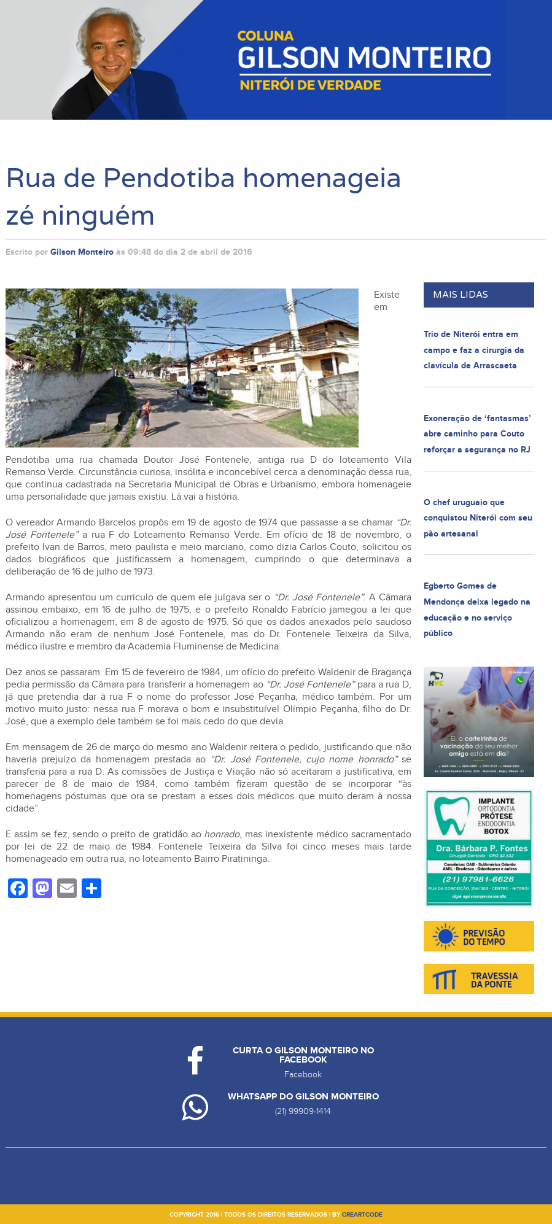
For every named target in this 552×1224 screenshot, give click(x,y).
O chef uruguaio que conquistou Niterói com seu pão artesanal (478, 518)
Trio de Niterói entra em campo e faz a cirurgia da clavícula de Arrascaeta (474, 350)
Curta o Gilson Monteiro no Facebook (303, 1055)
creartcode (362, 1214)
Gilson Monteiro (82, 252)
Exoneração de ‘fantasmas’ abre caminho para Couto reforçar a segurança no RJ (477, 434)
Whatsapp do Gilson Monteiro (303, 1096)
